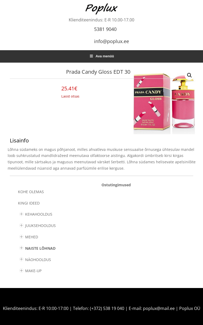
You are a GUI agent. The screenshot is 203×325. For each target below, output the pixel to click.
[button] (189, 75)
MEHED (31, 236)
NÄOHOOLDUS (38, 259)
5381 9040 (105, 29)
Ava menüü (101, 56)
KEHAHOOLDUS (38, 214)
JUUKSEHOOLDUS (40, 225)
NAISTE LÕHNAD (40, 248)
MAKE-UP (33, 270)
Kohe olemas (31, 191)
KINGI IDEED (29, 203)
